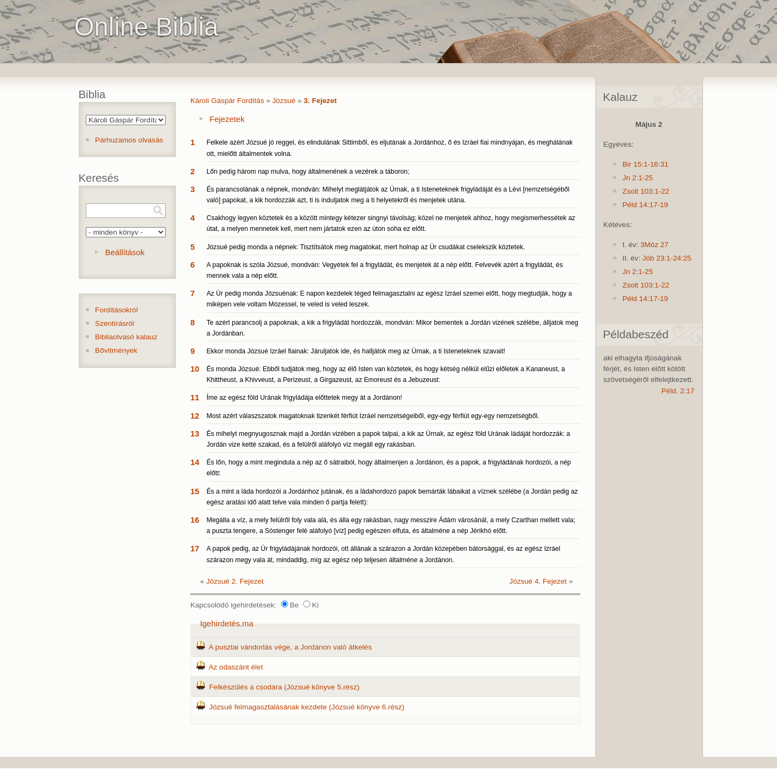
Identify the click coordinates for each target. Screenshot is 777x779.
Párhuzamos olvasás (129, 140)
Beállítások (125, 252)
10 (195, 368)
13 (195, 433)
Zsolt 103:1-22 (645, 191)
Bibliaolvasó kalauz (126, 337)
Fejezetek (226, 119)
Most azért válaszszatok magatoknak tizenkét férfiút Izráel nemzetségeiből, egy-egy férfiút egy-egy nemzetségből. (373, 416)
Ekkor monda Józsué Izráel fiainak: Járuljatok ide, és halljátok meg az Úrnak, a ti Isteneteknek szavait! (356, 351)
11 (195, 397)
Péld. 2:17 (678, 391)
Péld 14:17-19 (645, 205)
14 (195, 462)
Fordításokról (116, 310)
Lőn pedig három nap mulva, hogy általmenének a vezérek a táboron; (308, 171)
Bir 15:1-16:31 (645, 164)
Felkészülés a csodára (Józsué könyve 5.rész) (284, 687)
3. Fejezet (320, 101)
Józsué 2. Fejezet (235, 581)
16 (195, 519)
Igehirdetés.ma (227, 623)
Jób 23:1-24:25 (666, 258)
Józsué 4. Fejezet (538, 581)
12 (195, 415)
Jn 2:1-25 (637, 178)
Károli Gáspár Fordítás (227, 101)
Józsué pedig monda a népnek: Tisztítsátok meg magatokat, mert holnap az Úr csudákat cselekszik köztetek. (366, 247)
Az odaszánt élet (236, 667)
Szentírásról (114, 323)
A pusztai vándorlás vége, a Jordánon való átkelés (290, 647)
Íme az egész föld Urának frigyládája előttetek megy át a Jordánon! (304, 397)
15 (195, 491)
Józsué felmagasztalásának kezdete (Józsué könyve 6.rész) (306, 707)
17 (195, 548)
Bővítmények (116, 350)
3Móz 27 (654, 245)
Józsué (284, 101)
